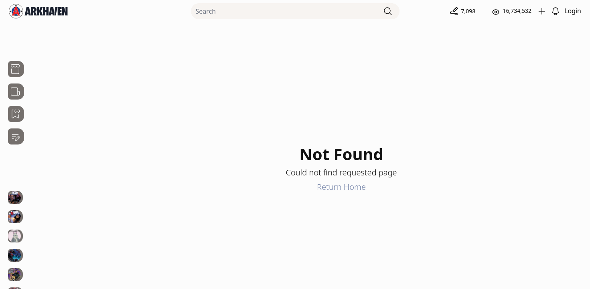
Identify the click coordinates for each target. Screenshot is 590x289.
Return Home (341, 186)
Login (572, 10)
